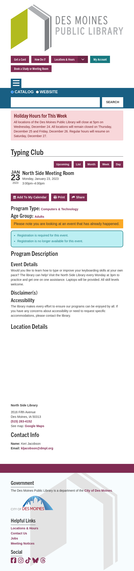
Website (49, 92)
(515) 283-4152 (21, 421)
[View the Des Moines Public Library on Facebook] (13, 560)
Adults (39, 216)
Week (105, 164)
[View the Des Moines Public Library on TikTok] (28, 560)
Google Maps (34, 426)
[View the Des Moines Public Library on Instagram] (21, 560)
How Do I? (40, 59)
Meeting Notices (22, 543)
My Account (100, 59)
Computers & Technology (59, 209)
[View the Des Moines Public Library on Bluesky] (35, 560)
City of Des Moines (98, 490)
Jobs (14, 538)
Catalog (24, 92)
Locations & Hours (64, 59)
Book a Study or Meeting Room (31, 69)
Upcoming (62, 164)
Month (91, 164)
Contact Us (19, 533)
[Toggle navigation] (16, 83)
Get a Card (20, 59)
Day (118, 164)
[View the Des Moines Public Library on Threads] (43, 560)
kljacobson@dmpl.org (37, 448)
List (78, 164)
